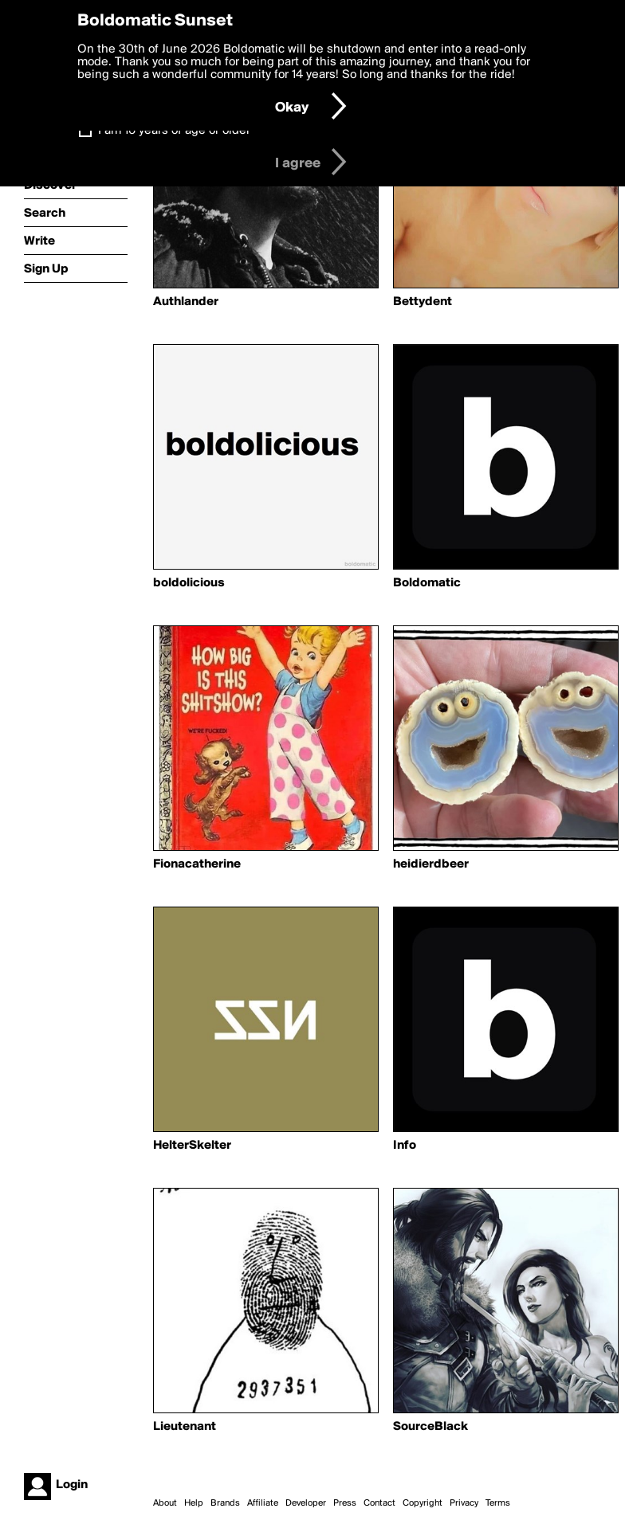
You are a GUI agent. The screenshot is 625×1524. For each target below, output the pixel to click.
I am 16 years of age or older (174, 130)
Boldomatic (427, 583)
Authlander (185, 302)
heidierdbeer (431, 864)
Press (344, 1503)
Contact (379, 1503)
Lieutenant (184, 1426)
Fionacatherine (197, 864)
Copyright (422, 1503)
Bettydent (422, 302)
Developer (305, 1503)
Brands (225, 1503)
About (165, 1503)
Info (404, 1145)
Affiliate (262, 1503)
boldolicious (189, 583)
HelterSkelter (192, 1145)
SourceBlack (430, 1426)
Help (193, 1503)
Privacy (464, 1503)
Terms (497, 1503)
